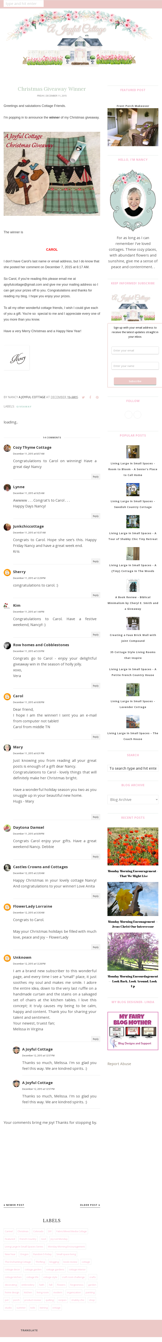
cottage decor (12, 1269)
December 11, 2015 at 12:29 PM (29, 578)
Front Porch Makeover (133, 106)
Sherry (19, 571)
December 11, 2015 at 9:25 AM (28, 493)
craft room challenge (73, 1277)
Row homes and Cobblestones (41, 644)
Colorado (38, 1231)
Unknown (22, 957)
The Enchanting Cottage (18, 1261)
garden (92, 1284)
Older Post (89, 1205)
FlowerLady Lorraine (32, 906)
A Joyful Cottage (37, 1049)
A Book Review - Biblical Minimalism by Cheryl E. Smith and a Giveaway (133, 603)
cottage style (50, 1277)
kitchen (28, 1292)
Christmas (23, 1231)
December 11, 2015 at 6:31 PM (28, 753)
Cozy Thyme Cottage (32, 447)
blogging (54, 1261)
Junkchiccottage (28, 526)
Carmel (9, 1231)
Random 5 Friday (42, 1254)
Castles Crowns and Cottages (40, 866)
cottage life (32, 1277)
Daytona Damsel (28, 827)
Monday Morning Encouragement (66, 1246)
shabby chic (77, 1300)
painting (90, 1292)
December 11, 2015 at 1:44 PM (28, 611)
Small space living (66, 1254)
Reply (96, 476)
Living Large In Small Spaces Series (24, 1246)
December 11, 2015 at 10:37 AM (29, 532)
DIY (50, 1231)
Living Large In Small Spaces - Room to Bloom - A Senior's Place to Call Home (132, 469)
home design (12, 1292)
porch (16, 1300)
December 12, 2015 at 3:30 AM (28, 912)
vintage (56, 1307)
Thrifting (40, 1261)
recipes (62, 1300)
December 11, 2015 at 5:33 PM (28, 651)
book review (70, 1261)
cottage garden (33, 1269)
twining (44, 1307)
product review (32, 1300)
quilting (50, 1300)
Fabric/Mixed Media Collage (71, 1231)
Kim (16, 605)
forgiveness (76, 1284)
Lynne (19, 486)
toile (32, 1307)
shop (92, 1300)
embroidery (27, 1284)
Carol (18, 695)
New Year (10, 1254)
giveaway (24, 406)
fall (50, 1284)
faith (41, 1284)
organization (74, 1292)
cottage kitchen (13, 1277)
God (43, 1239)
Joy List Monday (59, 1239)
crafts (92, 1277)
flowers (61, 1284)
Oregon (24, 1254)
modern (57, 1292)
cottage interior (77, 1269)
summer (21, 1307)
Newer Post (15, 1205)
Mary (18, 747)
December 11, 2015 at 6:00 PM (28, 702)
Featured (10, 1239)
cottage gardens (55, 1269)
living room (43, 1292)
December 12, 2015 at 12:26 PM (29, 963)
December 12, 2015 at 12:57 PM (38, 1055)
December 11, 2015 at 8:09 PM (28, 833)
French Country (28, 1239)
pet (7, 1300)
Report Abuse (119, 1063)
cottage (86, 1261)
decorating (11, 1284)
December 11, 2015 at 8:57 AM (28, 453)
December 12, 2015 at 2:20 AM (28, 873)
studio (8, 1307)
